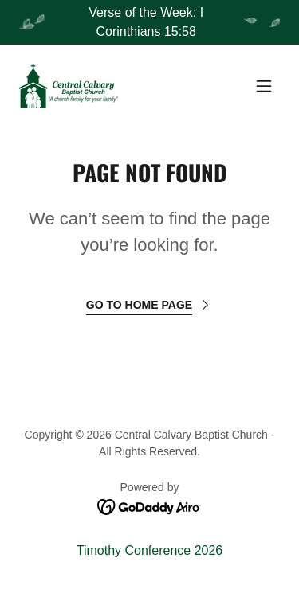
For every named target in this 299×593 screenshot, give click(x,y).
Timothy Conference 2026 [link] (150, 550)
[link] (68, 86)
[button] (264, 86)
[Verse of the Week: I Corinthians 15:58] (149, 22)
